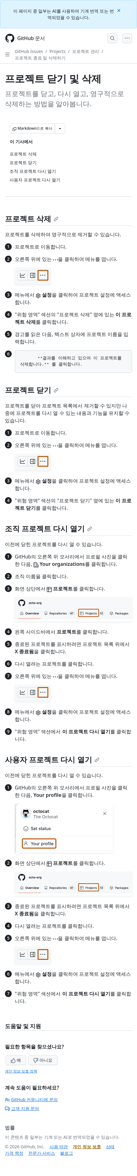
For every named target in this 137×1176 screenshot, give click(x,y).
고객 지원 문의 (22, 1108)
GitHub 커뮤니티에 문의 (31, 1099)
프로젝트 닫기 (31, 390)
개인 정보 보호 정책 (21, 1071)
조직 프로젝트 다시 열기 (48, 528)
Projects (58, 51)
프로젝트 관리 (85, 51)
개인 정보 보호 (87, 1147)
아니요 (42, 1060)
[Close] (119, 10)
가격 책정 (14, 1153)
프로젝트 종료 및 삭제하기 (40, 58)
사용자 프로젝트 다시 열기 (52, 759)
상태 (110, 1147)
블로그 (66, 1153)
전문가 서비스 (41, 1153)
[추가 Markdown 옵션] (60, 128)
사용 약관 (59, 1147)
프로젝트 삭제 (31, 218)
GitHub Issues (29, 51)
